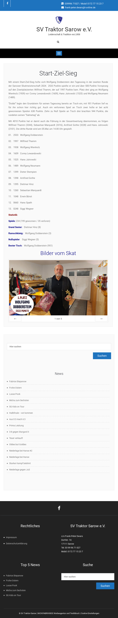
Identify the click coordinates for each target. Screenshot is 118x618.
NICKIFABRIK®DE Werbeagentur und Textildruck (59, 613)
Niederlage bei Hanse (19, 457)
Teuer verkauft (16, 438)
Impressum (11, 537)
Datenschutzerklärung (16, 543)
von (58, 318)
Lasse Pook (14, 394)
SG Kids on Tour (16, 406)
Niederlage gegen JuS (19, 469)
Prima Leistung (16, 425)
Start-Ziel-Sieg (58, 73)
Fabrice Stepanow (17, 381)
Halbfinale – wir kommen (21, 413)
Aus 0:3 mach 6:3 (17, 419)
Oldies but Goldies (17, 444)
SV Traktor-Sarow (28, 613)
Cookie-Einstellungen (90, 613)
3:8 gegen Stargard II (19, 432)
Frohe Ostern (15, 387)
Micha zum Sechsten (19, 400)
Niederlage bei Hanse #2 (20, 450)
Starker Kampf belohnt (20, 463)
